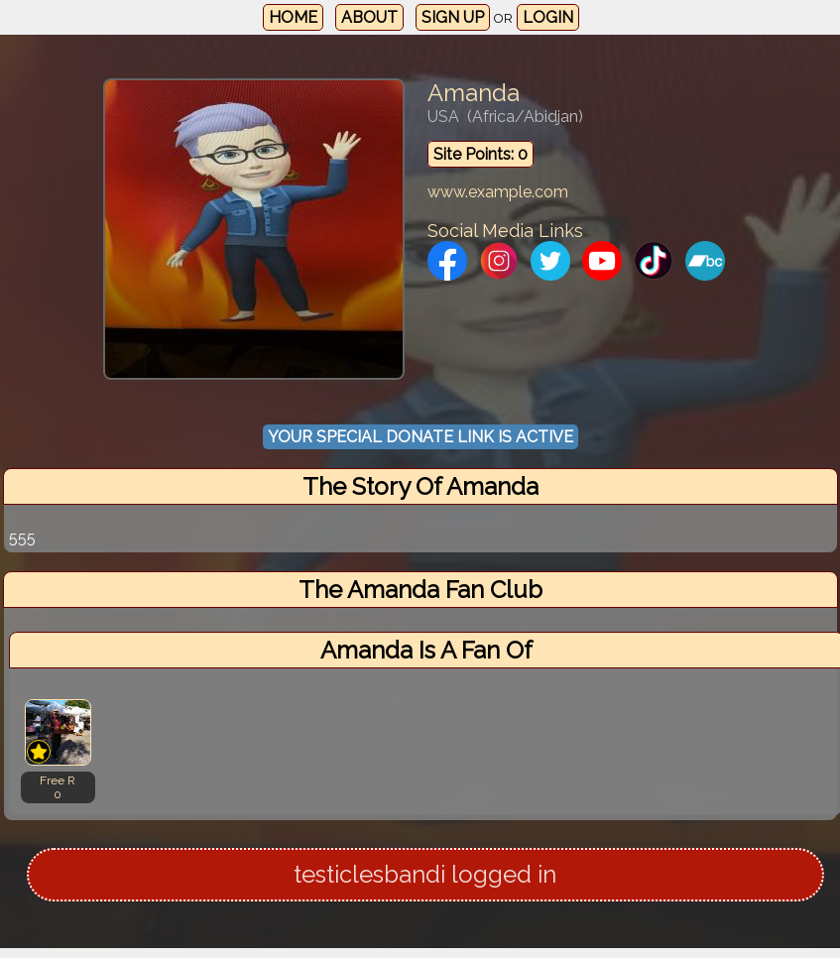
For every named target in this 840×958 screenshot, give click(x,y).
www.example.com (497, 191)
